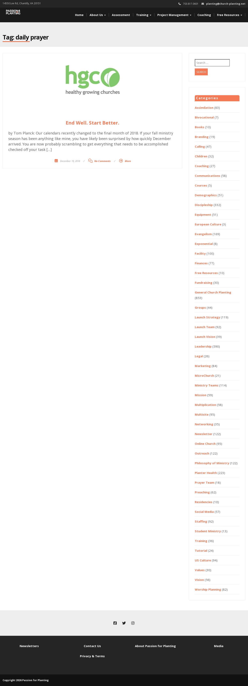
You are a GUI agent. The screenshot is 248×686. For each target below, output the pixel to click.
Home (79, 15)
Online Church (205, 444)
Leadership (203, 346)
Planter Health (206, 473)
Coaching (204, 15)
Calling (200, 146)
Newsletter (203, 434)
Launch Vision (205, 337)
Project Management (174, 15)
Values (200, 570)
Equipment (203, 214)
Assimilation (204, 108)
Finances (201, 263)
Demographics (206, 195)
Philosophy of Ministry (212, 463)
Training (143, 15)
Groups (200, 307)
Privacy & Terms (92, 656)
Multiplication (205, 405)
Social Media (204, 512)
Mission (200, 395)
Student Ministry (208, 531)
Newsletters (29, 646)
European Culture (208, 224)
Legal (199, 356)
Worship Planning (208, 589)
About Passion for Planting (155, 646)
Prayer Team (204, 482)
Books (199, 127)
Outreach (202, 453)
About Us (98, 15)
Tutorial (201, 550)
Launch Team (205, 327)
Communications (207, 176)
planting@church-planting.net (225, 3)
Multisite (202, 414)
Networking (204, 424)
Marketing (203, 366)
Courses (201, 185)
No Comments (102, 161)
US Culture (203, 560)
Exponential (204, 244)
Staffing (201, 521)
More (128, 161)
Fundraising (203, 283)
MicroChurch (204, 375)
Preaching (202, 492)
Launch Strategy (207, 317)
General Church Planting (213, 292)
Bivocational (204, 117)
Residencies (203, 502)
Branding (202, 137)
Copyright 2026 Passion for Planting (26, 680)
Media (218, 646)
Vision (199, 580)
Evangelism (203, 234)
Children (201, 156)
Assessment (121, 15)
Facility (200, 253)
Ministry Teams (206, 385)
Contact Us (92, 646)
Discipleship (204, 205)
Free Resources (229, 15)
